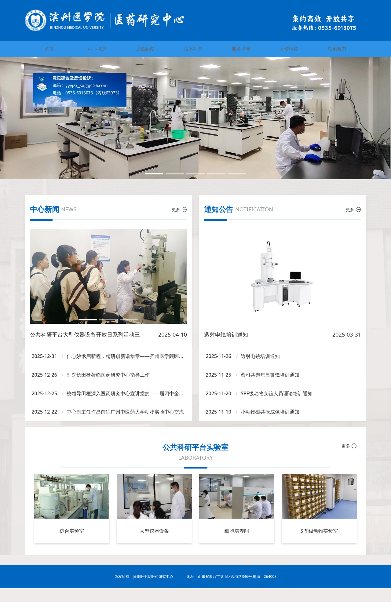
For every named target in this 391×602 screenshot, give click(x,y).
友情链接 (289, 49)
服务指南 (241, 49)
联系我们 (337, 49)
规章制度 (145, 49)
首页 (49, 49)
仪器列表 (193, 49)
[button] (154, 173)
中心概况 (97, 49)
